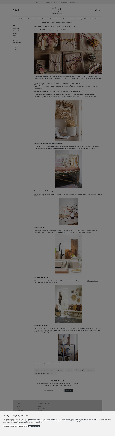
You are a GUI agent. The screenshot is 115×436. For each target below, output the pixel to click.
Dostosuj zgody (23, 426)
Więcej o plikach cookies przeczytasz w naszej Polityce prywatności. (23, 422)
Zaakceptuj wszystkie (34, 426)
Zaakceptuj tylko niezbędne (10, 426)
